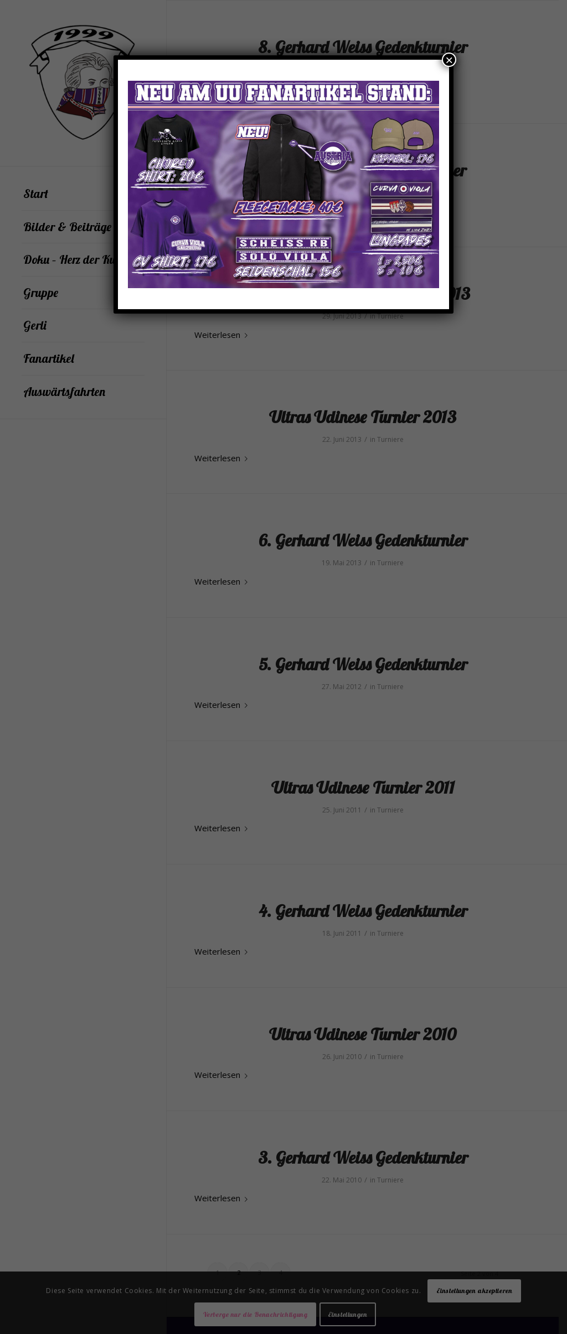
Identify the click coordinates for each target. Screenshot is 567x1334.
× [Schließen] (449, 60)
